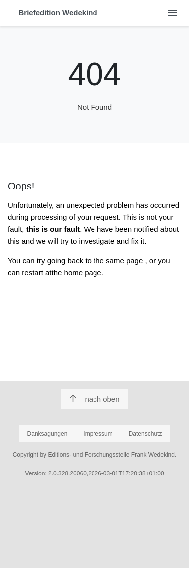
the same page (119, 260)
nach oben (94, 399)
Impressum (97, 433)
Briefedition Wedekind (58, 12)
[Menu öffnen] (172, 13)
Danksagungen (47, 433)
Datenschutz (145, 433)
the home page (76, 272)
